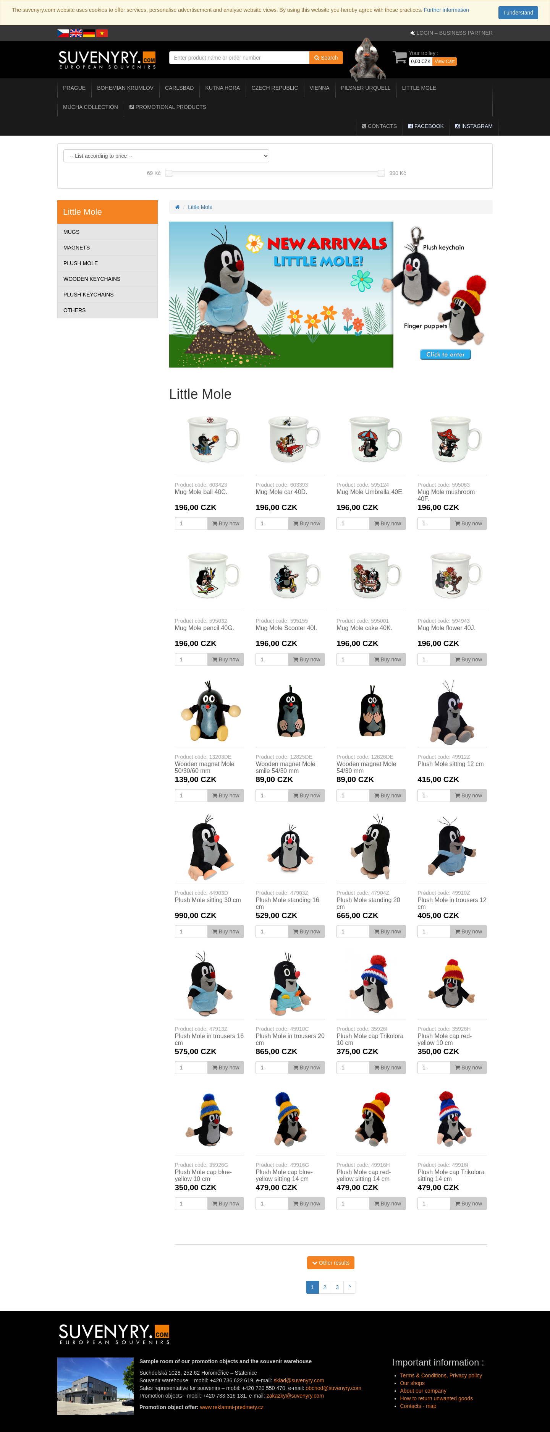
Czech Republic (274, 88)
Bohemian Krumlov (125, 88)
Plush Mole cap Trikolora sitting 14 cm (450, 1175)
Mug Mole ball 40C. (201, 492)
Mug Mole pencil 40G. (205, 628)
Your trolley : (423, 53)
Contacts (379, 126)
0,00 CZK (421, 61)
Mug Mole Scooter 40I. (286, 628)
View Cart (445, 61)
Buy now (225, 523)
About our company (423, 1391)
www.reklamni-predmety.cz (232, 1407)
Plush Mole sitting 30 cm (208, 900)
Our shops (412, 1383)
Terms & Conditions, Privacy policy (441, 1375)
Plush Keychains (88, 295)
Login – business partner (455, 33)
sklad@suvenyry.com (298, 1380)
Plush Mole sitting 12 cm (450, 764)
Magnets (76, 248)
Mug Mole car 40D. (281, 492)
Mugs (71, 232)
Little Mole (419, 88)
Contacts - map (418, 1406)
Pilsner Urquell (366, 88)
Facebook (426, 126)
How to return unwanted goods (436, 1398)
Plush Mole (80, 263)
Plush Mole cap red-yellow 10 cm (444, 1039)
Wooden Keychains (91, 279)
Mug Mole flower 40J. (446, 628)
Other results (330, 1263)
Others (74, 310)
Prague (74, 88)
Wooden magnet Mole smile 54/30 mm (285, 767)
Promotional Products (167, 107)
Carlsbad (179, 88)
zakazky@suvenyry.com (295, 1396)
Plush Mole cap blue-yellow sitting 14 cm (284, 1175)
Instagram (474, 126)
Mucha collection (90, 107)
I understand (518, 13)
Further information (445, 10)
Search (326, 58)
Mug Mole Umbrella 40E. (370, 492)
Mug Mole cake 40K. (364, 628)
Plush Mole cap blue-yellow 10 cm (203, 1175)
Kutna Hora (222, 88)
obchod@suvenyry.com (333, 1388)
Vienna (320, 88)
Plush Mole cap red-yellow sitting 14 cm (363, 1175)
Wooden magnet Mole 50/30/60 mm (205, 767)
